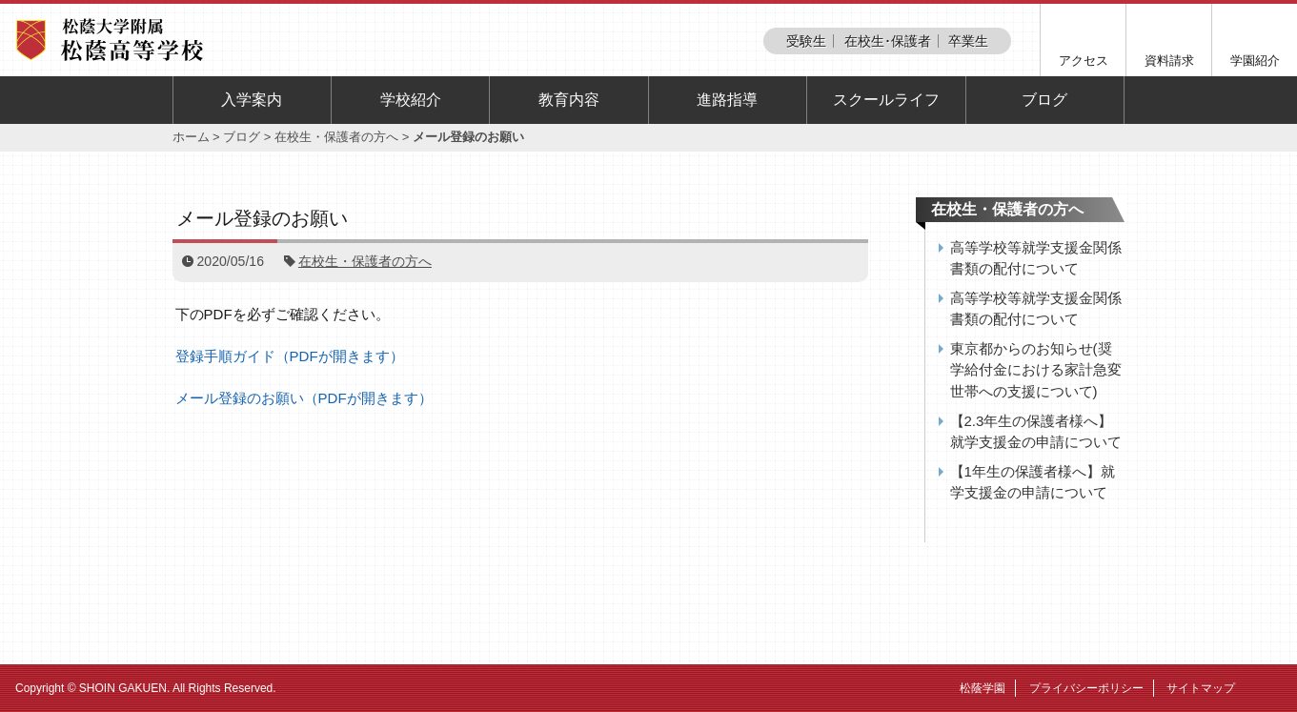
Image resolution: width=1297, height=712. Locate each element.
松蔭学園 (982, 688)
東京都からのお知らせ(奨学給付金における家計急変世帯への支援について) (1036, 369)
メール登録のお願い (262, 218)
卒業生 (968, 41)
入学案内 (251, 100)
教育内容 (568, 100)
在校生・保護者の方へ (336, 137)
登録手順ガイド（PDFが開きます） (289, 356)
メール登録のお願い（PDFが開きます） (304, 398)
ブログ (1044, 100)
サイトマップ (1200, 688)
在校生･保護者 (887, 41)
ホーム (191, 137)
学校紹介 (410, 100)
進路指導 (727, 100)
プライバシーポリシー (1086, 688)
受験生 (806, 41)
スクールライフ (886, 100)
